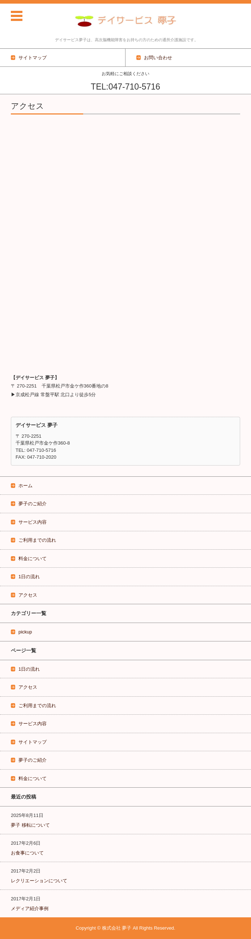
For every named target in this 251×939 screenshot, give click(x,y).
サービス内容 (32, 522)
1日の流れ (29, 576)
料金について (32, 558)
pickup (25, 632)
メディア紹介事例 (29, 908)
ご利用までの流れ (37, 540)
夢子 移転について (30, 825)
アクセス (27, 595)
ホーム (25, 485)
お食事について (27, 853)
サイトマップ (32, 742)
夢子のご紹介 (32, 503)
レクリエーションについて (39, 880)
